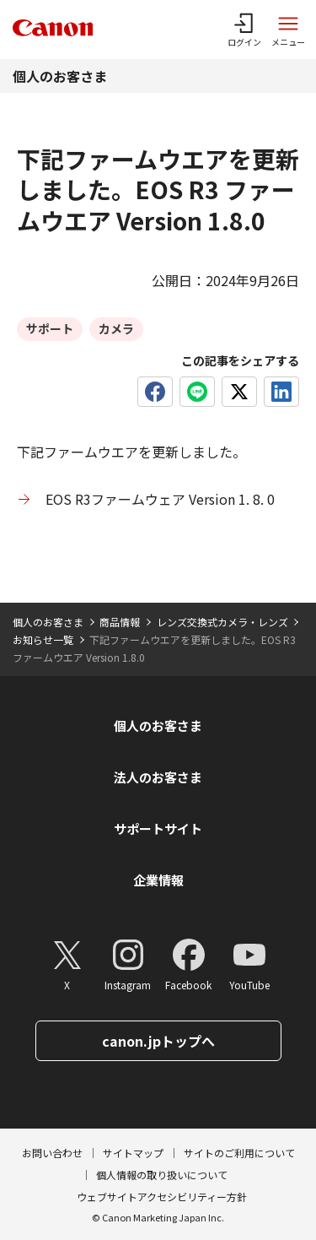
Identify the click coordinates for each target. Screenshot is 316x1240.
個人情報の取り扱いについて (162, 1174)
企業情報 (158, 880)
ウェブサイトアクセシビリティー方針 (162, 1196)
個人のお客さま (60, 76)
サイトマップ (133, 1152)
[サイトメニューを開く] (288, 29)
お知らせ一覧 (43, 639)
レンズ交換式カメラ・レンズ (222, 622)
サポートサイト (158, 828)
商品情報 (119, 622)
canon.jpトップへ (158, 1041)
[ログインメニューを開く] (244, 29)
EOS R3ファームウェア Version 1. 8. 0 (160, 499)
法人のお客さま (158, 777)
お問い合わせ (52, 1152)
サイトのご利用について (239, 1152)
